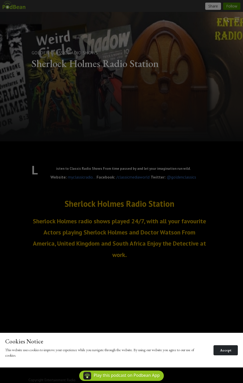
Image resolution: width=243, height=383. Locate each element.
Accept (225, 350)
